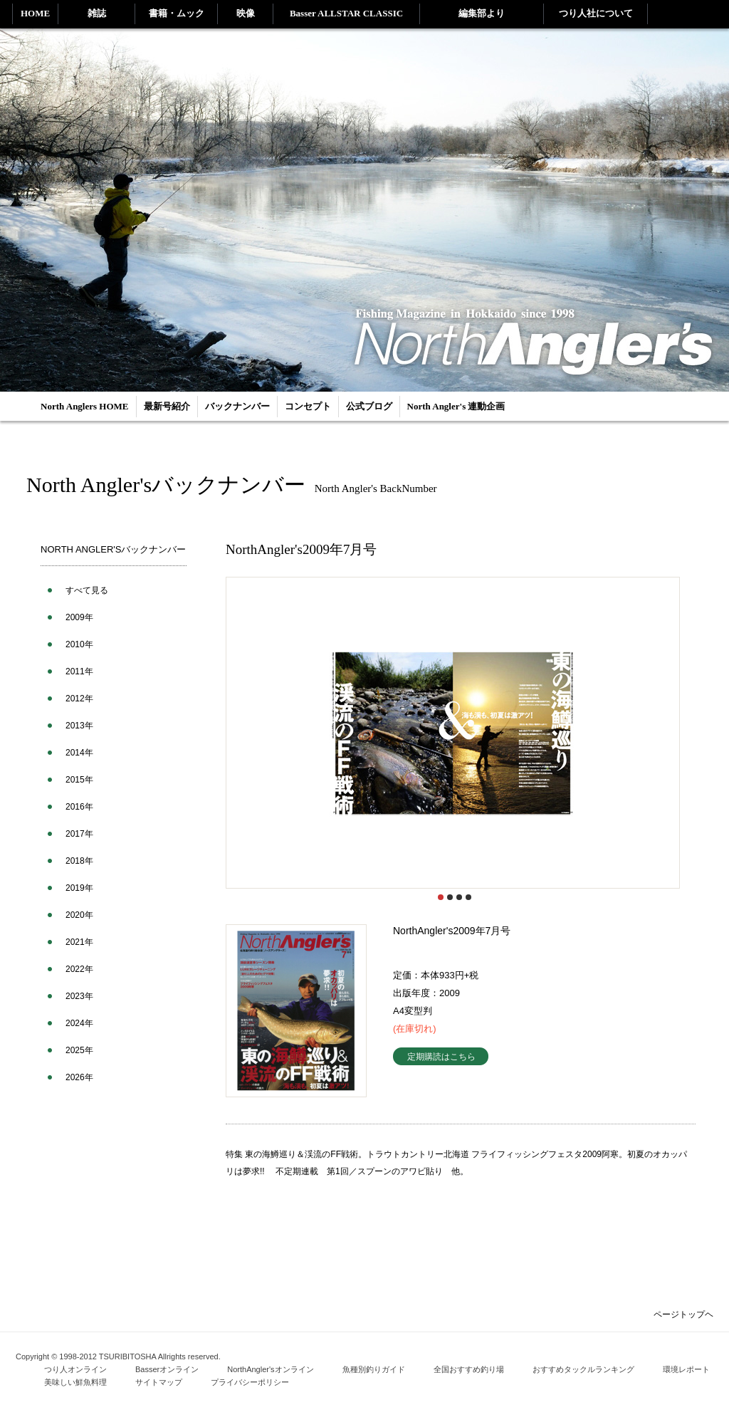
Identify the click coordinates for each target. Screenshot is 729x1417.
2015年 (79, 780)
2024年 (79, 1023)
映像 (245, 13)
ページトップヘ (683, 1314)
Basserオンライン (167, 1369)
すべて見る (86, 590)
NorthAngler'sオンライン (270, 1369)
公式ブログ (369, 406)
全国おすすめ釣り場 (469, 1369)
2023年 (79, 996)
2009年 (79, 617)
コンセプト (308, 406)
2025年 (79, 1050)
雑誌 (97, 13)
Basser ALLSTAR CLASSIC (346, 13)
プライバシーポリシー (250, 1382)
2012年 (79, 699)
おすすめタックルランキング (583, 1369)
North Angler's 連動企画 (456, 406)
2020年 (79, 915)
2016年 (79, 807)
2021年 (79, 942)
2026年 (79, 1077)
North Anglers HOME (85, 406)
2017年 (79, 834)
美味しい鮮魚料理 (75, 1382)
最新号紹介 (167, 406)
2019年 (79, 888)
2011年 (79, 671)
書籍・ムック (176, 13)
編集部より (481, 13)
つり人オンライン (75, 1369)
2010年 (79, 644)
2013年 (79, 726)
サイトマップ (158, 1382)
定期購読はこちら (441, 1056)
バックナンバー (237, 406)
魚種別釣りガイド (373, 1369)
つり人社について (596, 13)
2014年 (79, 753)
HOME (35, 13)
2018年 (79, 861)
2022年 (79, 969)
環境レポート (686, 1369)
